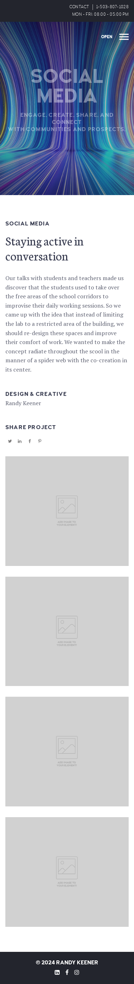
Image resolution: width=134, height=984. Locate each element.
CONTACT (79, 7)
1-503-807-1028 (112, 7)
